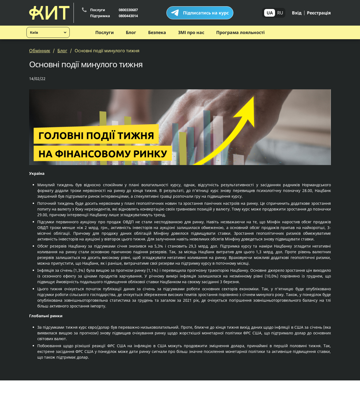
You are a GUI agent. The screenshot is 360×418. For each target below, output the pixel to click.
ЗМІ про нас (191, 32)
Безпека (157, 32)
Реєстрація (319, 13)
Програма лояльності (240, 32)
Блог (131, 32)
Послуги (104, 32)
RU (280, 13)
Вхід (296, 13)
